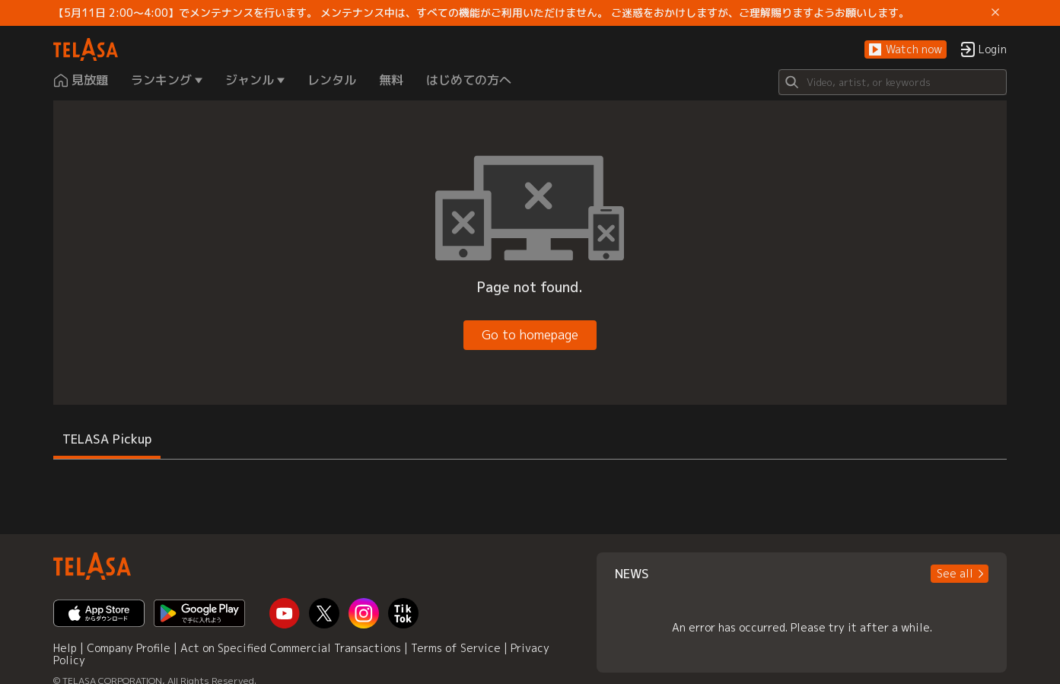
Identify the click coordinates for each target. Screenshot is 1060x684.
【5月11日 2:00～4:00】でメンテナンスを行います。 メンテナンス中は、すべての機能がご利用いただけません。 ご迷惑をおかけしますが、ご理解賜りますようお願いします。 (481, 13)
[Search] (892, 82)
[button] (905, 49)
